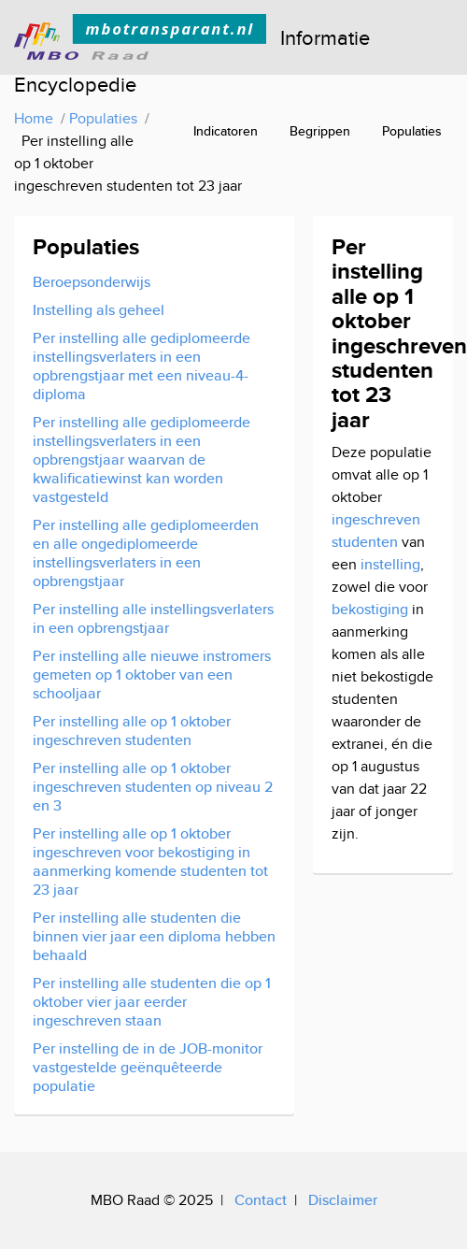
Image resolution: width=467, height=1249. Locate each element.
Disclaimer (342, 1200)
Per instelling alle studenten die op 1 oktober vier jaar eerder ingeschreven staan (152, 1001)
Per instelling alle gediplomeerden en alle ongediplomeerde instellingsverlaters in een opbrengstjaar (146, 553)
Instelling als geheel (98, 310)
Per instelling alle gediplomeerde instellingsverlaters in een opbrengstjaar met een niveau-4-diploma (141, 366)
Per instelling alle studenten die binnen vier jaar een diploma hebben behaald (154, 936)
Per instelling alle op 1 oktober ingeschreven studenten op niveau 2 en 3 (153, 786)
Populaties (412, 131)
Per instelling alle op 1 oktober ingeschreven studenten (132, 731)
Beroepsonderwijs (91, 282)
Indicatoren (225, 131)
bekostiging (370, 609)
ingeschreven (376, 519)
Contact (260, 1200)
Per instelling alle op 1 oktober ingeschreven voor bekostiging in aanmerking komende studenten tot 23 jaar (150, 861)
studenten (365, 542)
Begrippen (320, 131)
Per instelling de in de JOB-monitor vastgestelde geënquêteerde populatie (147, 1067)
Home (33, 118)
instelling (390, 564)
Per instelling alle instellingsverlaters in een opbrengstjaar (153, 618)
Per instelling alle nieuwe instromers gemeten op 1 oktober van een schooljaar (152, 674)
